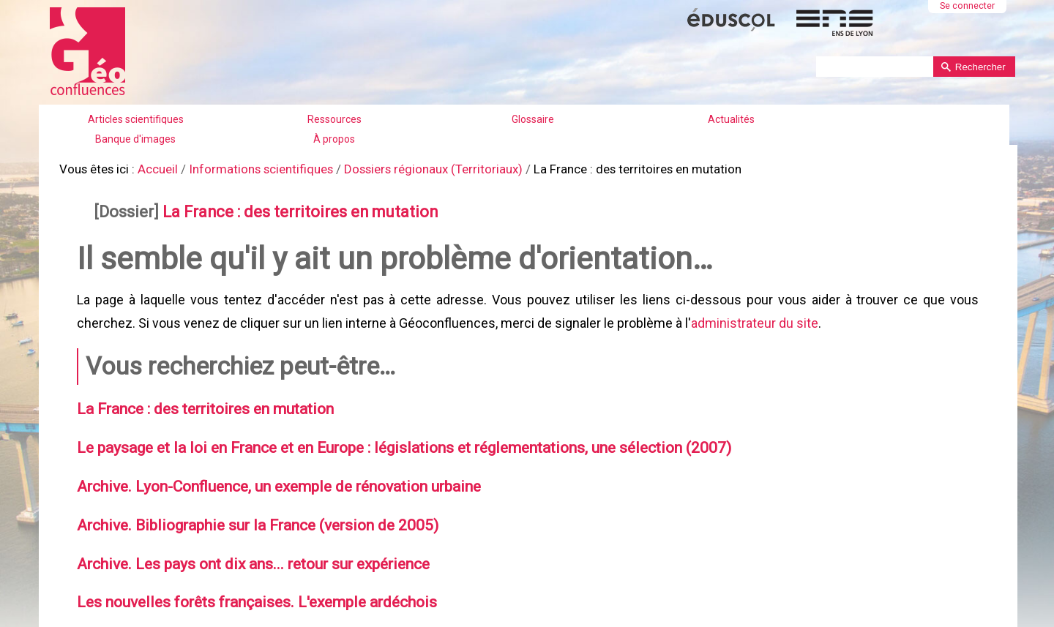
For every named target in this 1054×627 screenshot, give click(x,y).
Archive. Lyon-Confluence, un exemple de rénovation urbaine (268, 470)
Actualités (731, 119)
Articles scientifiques (136, 119)
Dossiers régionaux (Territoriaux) (411, 168)
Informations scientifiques (249, 168)
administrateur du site (752, 314)
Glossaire (533, 119)
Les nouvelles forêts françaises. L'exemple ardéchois (245, 581)
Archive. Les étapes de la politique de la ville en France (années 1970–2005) (320, 618)
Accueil (152, 168)
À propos (334, 139)
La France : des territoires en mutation (284, 208)
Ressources (334, 119)
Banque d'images (135, 139)
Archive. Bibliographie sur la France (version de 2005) (247, 508)
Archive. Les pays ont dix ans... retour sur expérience (243, 544)
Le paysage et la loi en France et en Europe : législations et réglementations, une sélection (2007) (388, 434)
